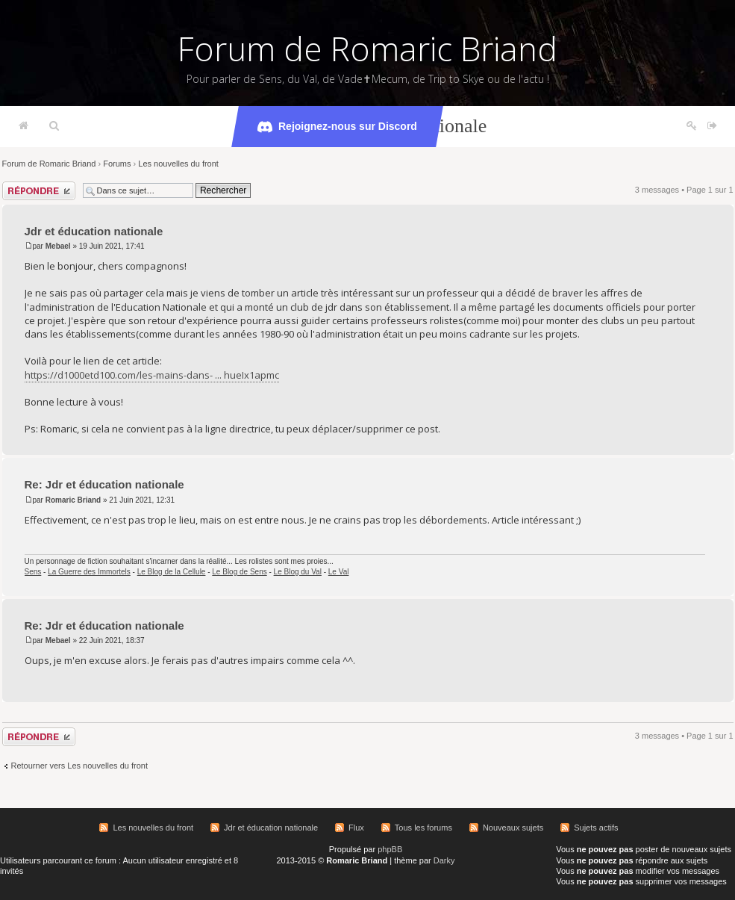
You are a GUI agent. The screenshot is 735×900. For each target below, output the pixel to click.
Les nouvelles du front (178, 163)
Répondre (38, 190)
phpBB (390, 849)
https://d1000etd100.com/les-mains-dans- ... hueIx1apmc (152, 375)
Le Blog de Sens (239, 572)
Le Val (338, 572)
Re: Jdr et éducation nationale (104, 484)
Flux (356, 827)
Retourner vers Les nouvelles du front (79, 765)
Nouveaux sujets (513, 827)
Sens (33, 572)
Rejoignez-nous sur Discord (337, 127)
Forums (117, 163)
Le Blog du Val (298, 572)
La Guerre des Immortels (89, 572)
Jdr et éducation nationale (94, 231)
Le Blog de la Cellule (171, 572)
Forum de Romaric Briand (367, 48)
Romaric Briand (73, 500)
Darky (444, 860)
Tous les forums (423, 827)
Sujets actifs (596, 827)
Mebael (58, 246)
